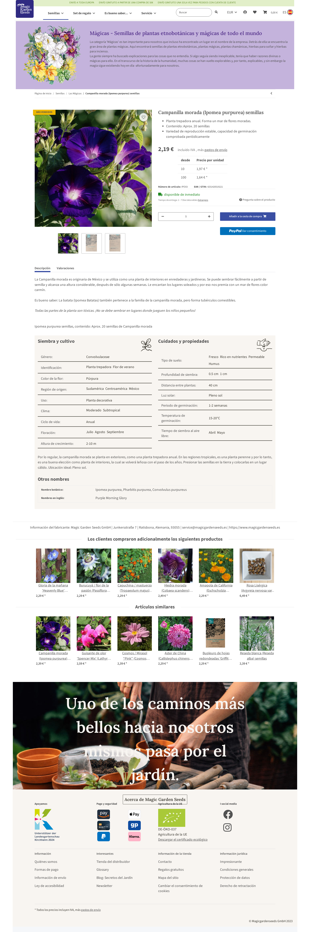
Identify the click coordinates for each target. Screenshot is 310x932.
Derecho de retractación (238, 885)
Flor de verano (123, 366)
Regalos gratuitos (171, 869)
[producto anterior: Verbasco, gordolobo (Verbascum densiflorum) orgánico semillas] (271, 93)
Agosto (100, 432)
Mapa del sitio (168, 877)
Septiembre (115, 432)
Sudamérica (95, 388)
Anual (90, 421)
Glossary (102, 869)
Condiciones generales (236, 869)
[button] (245, 12)
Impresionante (231, 861)
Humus (214, 363)
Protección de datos (235, 877)
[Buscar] (194, 12)
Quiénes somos (46, 861)
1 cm (223, 373)
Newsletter (104, 885)
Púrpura (92, 378)
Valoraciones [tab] (65, 268)
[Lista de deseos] (255, 12)
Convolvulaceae (98, 356)
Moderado (93, 410)
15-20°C (214, 418)
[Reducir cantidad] (162, 216)
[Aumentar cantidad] (209, 216)
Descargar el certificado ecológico (183, 839)
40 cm (213, 385)
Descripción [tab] (42, 268)
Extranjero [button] (203, 200)
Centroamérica (116, 388)
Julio (89, 432)
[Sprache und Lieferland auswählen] (287, 12)
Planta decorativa (99, 400)
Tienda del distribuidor (113, 861)
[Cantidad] (186, 216)
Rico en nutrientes (233, 356)
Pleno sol (215, 395)
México (134, 388)
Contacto (165, 861)
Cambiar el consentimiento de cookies (180, 888)
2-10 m (91, 443)
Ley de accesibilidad (49, 885)
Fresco (213, 356)
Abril (212, 432)
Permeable (257, 356)
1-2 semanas (218, 405)
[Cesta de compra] (270, 12)
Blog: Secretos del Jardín (114, 877)
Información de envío (50, 877)
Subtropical (111, 410)
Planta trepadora (98, 366)
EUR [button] (230, 12)
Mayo (221, 432)
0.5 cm (213, 373)
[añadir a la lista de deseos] (143, 117)
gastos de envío (215, 149)
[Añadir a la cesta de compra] (38, 107)
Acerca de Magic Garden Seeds (155, 799)
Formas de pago (47, 869)
